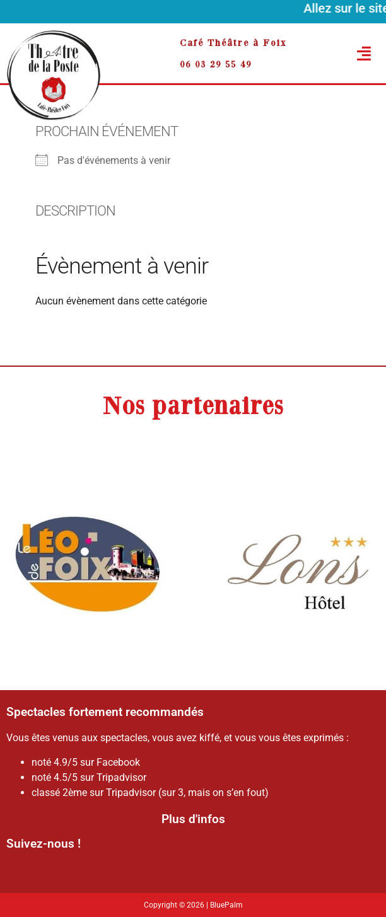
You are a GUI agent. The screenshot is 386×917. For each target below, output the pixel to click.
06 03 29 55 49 (216, 64)
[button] (349, 53)
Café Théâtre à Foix (233, 42)
